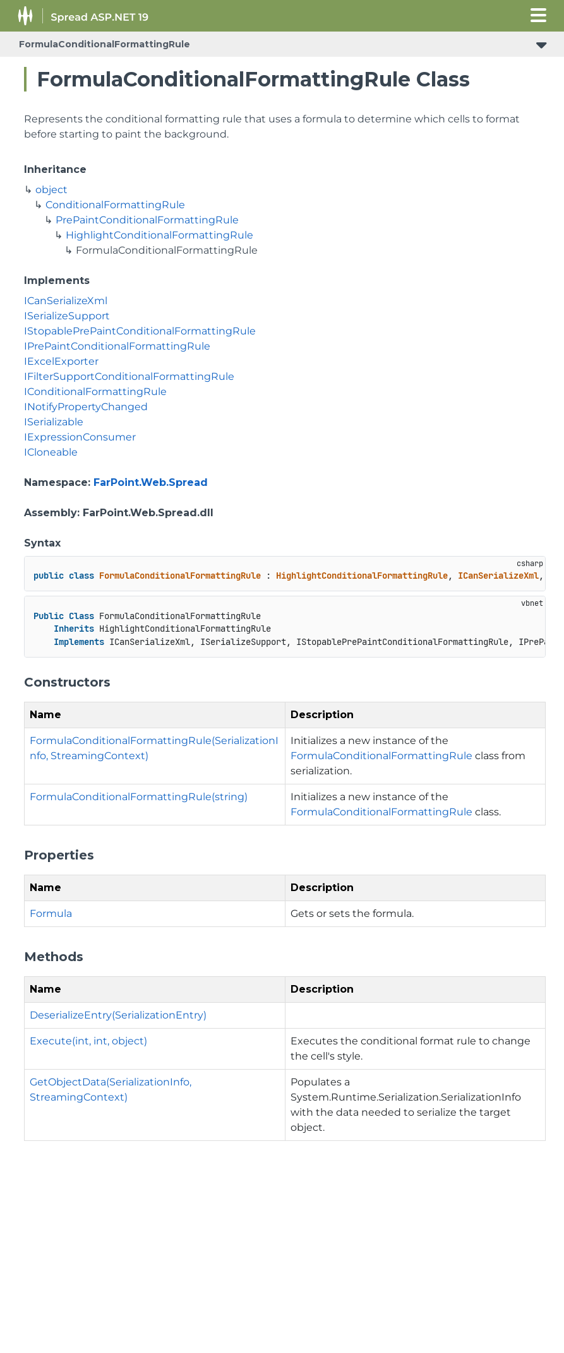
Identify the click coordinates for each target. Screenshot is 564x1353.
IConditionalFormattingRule (95, 392)
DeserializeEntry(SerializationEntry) (118, 1015)
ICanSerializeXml (65, 301)
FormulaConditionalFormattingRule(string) (139, 797)
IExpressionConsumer (80, 437)
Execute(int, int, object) (88, 1041)
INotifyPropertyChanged (86, 407)
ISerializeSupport (67, 316)
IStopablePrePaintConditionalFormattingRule (140, 331)
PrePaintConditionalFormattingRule (147, 220)
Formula (51, 913)
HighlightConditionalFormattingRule (159, 235)
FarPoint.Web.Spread (150, 482)
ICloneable (51, 452)
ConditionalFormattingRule (115, 205)
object (51, 190)
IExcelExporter (61, 361)
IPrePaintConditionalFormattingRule (117, 346)
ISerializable (53, 422)
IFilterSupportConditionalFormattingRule (129, 376)
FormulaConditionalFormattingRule (104, 44)
